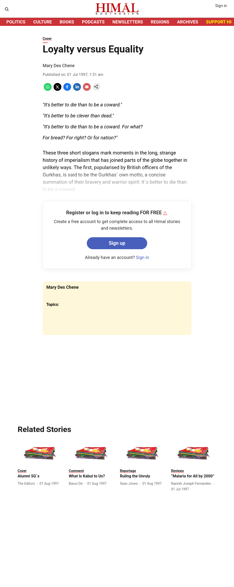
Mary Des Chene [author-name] (59, 65)
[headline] (40, 476)
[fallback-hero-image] (40, 453)
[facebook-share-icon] (67, 89)
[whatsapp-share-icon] (48, 89)
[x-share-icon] (57, 89)
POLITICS (15, 21)
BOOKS (67, 21)
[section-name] (22, 470)
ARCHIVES (187, 21)
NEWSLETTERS (127, 21)
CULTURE (42, 21)
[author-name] (27, 483)
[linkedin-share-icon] (77, 89)
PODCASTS (93, 21)
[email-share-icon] (87, 89)
